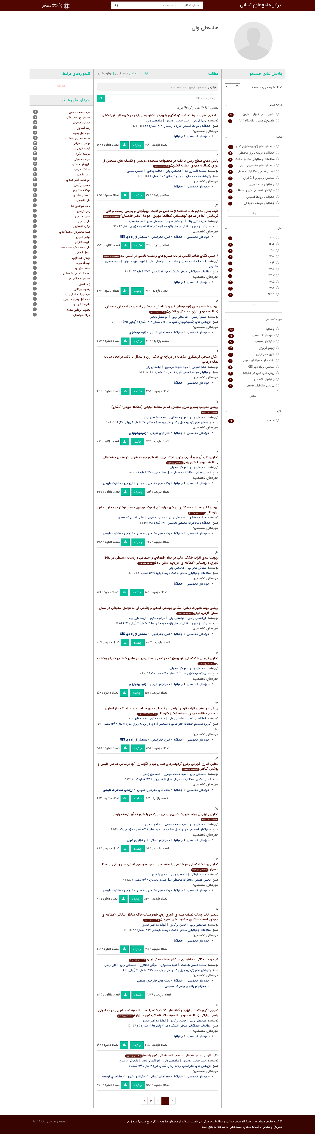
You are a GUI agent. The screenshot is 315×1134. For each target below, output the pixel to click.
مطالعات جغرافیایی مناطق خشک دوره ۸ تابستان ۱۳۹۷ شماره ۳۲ (172, 930)
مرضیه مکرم (136, 221)
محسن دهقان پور (79, 278)
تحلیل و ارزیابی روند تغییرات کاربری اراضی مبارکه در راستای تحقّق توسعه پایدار (165, 816)
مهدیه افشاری (177, 417)
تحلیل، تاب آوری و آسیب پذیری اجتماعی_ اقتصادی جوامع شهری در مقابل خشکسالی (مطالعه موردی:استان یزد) (160, 460)
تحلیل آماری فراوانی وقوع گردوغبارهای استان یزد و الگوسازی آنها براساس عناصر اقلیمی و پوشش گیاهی (158, 766)
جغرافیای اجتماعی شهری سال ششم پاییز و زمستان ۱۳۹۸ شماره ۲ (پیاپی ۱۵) (165, 829)
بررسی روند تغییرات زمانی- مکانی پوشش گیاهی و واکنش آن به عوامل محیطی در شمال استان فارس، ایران (158, 610)
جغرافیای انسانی (160, 840)
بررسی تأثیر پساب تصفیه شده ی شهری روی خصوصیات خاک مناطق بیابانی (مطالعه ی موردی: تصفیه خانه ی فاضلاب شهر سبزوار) (160, 917)
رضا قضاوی (83, 127)
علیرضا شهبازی (81, 304)
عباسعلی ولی (154, 120)
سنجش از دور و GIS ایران (253, 177)
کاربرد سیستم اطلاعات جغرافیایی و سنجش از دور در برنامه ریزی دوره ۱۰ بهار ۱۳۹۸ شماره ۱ (156, 723)
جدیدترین (121, 73)
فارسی (253, 420)
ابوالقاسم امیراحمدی (154, 924)
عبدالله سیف (83, 263)
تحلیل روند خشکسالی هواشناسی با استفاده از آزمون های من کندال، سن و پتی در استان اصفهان (159, 867)
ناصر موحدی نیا (80, 205)
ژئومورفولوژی (253, 347)
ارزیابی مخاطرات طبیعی (253, 385)
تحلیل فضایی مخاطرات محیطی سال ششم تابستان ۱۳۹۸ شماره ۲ (171, 879)
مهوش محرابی (177, 467)
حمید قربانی (198, 874)
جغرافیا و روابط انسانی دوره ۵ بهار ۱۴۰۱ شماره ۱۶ (181, 372)
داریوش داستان (128, 1060)
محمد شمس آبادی (154, 417)
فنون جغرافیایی (160, 236)
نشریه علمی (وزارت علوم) (253, 114)
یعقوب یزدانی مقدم (78, 309)
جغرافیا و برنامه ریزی (253, 184)
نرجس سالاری (81, 195)
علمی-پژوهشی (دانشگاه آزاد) (253, 120)
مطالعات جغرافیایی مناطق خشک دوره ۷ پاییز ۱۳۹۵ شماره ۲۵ (174, 1025)
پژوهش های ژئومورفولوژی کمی (253, 146)
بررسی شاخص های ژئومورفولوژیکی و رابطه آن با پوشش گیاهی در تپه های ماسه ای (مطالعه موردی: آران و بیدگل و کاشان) (161, 309)
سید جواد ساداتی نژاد (77, 294)
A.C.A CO (39, 1121)
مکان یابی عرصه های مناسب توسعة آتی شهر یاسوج (169, 1055)
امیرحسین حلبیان (134, 261)
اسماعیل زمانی (151, 774)
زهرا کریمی (199, 120)
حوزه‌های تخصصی (198, 136)
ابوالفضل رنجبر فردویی (76, 299)
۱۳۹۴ (253, 288)
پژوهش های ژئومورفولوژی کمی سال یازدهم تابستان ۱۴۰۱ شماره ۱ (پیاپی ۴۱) (165, 422)
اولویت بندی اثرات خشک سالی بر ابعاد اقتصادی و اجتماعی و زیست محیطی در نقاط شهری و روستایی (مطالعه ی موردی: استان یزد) (161, 560)
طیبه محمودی (168, 965)
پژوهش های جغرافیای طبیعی (253, 165)
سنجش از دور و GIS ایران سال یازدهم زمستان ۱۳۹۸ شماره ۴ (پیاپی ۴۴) (167, 623)
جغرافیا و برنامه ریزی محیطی (253, 152)
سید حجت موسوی (177, 120)
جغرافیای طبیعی (160, 332)
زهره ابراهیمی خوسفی (76, 273)
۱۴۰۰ (253, 256)
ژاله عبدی (84, 283)
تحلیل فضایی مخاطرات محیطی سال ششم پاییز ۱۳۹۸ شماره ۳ (173, 779)
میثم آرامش (198, 316)
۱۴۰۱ (253, 250)
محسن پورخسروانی (78, 117)
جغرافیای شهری (135, 1076)
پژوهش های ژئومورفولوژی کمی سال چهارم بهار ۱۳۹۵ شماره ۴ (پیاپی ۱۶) (167, 970)
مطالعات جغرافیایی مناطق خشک (253, 159)
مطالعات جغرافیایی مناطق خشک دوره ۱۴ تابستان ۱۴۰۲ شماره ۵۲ (172, 271)
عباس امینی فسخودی (131, 517)
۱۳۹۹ (253, 262)
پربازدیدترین (104, 73)
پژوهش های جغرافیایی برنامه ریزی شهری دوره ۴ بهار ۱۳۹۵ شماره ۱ (170, 1065)
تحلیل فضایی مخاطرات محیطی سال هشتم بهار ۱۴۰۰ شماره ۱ (174, 472)
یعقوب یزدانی (82, 289)
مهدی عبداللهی (81, 257)
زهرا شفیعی (199, 367)
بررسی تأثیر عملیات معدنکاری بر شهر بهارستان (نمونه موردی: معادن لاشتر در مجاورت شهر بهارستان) (157, 510)
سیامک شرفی (82, 169)
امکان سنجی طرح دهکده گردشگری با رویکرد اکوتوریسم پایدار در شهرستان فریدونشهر (159, 115)
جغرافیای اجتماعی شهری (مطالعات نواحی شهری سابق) (253, 190)
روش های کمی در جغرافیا (253, 373)
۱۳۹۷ (253, 275)
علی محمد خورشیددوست (74, 247)
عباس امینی (83, 237)
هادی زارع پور (159, 874)
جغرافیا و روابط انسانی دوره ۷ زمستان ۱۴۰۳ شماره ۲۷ (178, 125)
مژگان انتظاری (148, 965)
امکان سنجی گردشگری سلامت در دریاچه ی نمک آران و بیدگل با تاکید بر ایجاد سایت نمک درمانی (161, 359)
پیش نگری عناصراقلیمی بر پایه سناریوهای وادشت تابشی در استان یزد (159, 255)
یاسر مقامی (83, 174)
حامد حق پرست (80, 268)
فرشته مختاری (197, 517)
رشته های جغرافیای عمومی (153, 483)
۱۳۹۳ (253, 294)
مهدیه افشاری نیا (195, 170)
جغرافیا (178, 236)
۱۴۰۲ (253, 244)
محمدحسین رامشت (193, 965)
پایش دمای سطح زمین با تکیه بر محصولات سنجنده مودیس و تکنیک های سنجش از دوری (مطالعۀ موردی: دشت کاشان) (160, 163)
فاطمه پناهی (154, 170)
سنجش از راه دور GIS (253, 366)
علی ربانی (110, 965)
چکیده (137, 145)
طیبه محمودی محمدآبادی (74, 231)
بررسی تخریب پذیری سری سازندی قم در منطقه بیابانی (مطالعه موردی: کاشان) (164, 409)
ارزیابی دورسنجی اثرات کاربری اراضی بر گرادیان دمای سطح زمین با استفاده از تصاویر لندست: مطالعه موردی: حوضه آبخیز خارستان (161, 711)
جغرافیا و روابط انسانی (253, 196)
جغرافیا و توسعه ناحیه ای (253, 203)
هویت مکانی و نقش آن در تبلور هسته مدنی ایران (171, 959)
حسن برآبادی (178, 924)
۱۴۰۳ (253, 237)
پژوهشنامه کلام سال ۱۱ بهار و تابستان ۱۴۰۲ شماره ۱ (180, 176)
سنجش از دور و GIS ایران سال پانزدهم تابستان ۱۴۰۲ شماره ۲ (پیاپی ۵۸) (167, 226)
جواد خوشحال (81, 315)
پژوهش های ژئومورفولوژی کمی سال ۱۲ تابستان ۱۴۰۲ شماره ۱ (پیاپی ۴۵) (167, 321)
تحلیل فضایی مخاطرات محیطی (253, 171)
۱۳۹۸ (253, 269)
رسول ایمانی (82, 252)
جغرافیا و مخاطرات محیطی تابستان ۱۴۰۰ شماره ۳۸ (180, 522)
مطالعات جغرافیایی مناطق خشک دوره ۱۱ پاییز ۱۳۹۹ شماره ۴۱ (174, 573)
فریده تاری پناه (197, 221)
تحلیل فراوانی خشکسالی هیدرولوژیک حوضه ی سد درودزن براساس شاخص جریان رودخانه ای (157, 661)
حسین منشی (135, 170)
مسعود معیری (156, 517)
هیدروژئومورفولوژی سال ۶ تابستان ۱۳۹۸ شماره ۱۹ (181, 673)
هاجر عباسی (152, 824)
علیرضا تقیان (82, 242)
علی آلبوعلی (83, 200)
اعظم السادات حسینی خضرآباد (187, 261)
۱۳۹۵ (253, 281)
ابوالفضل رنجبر (175, 221)
